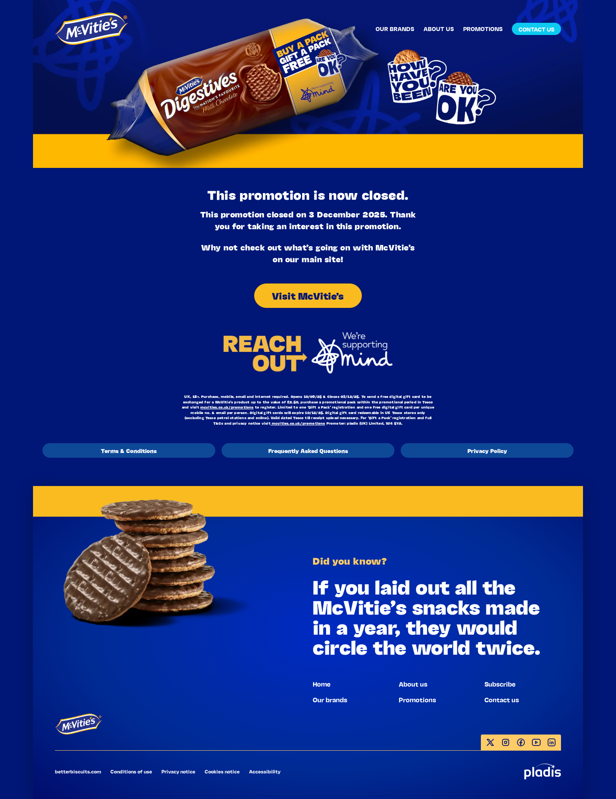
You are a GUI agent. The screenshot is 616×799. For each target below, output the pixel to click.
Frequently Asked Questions (308, 450)
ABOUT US (439, 28)
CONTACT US (536, 29)
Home (321, 683)
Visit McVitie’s (308, 295)
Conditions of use (131, 771)
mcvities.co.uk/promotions (227, 407)
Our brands (330, 699)
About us (413, 683)
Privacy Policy (487, 450)
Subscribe (499, 683)
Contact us (501, 699)
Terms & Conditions (129, 450)
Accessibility (264, 771)
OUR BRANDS (395, 28)
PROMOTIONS (482, 28)
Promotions (417, 699)
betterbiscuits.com (78, 771)
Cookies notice (222, 771)
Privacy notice (178, 771)
